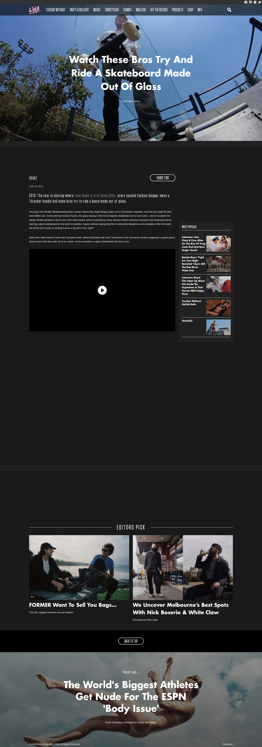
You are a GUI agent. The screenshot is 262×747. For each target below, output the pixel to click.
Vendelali (187, 321)
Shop (190, 10)
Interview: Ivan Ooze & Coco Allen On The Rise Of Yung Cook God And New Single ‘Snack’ (193, 244)
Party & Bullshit (79, 10)
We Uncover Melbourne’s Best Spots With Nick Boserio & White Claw (181, 609)
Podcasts (177, 10)
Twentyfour (112, 10)
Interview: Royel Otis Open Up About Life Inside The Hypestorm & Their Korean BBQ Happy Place (193, 286)
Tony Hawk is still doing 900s (95, 196)
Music (96, 10)
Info (200, 10)
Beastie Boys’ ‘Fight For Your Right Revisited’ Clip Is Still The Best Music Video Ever (193, 264)
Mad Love (141, 10)
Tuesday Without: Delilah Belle (191, 303)
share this (163, 178)
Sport (33, 178)
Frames (127, 10)
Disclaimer (228, 744)
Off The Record (159, 10)
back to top (131, 641)
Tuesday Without (56, 10)
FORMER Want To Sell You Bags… (73, 605)
